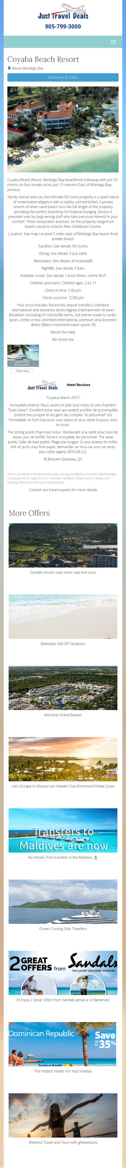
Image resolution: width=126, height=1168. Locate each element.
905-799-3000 (63, 26)
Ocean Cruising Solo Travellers (63, 905)
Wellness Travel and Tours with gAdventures (63, 1119)
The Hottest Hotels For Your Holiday (63, 1047)
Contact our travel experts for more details (63, 489)
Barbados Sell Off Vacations (63, 620)
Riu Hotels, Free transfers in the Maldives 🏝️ (63, 834)
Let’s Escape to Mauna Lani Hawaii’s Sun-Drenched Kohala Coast (63, 762)
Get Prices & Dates (63, 77)
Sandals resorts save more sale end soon (63, 549)
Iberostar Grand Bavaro (63, 691)
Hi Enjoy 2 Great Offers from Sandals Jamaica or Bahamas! (63, 976)
